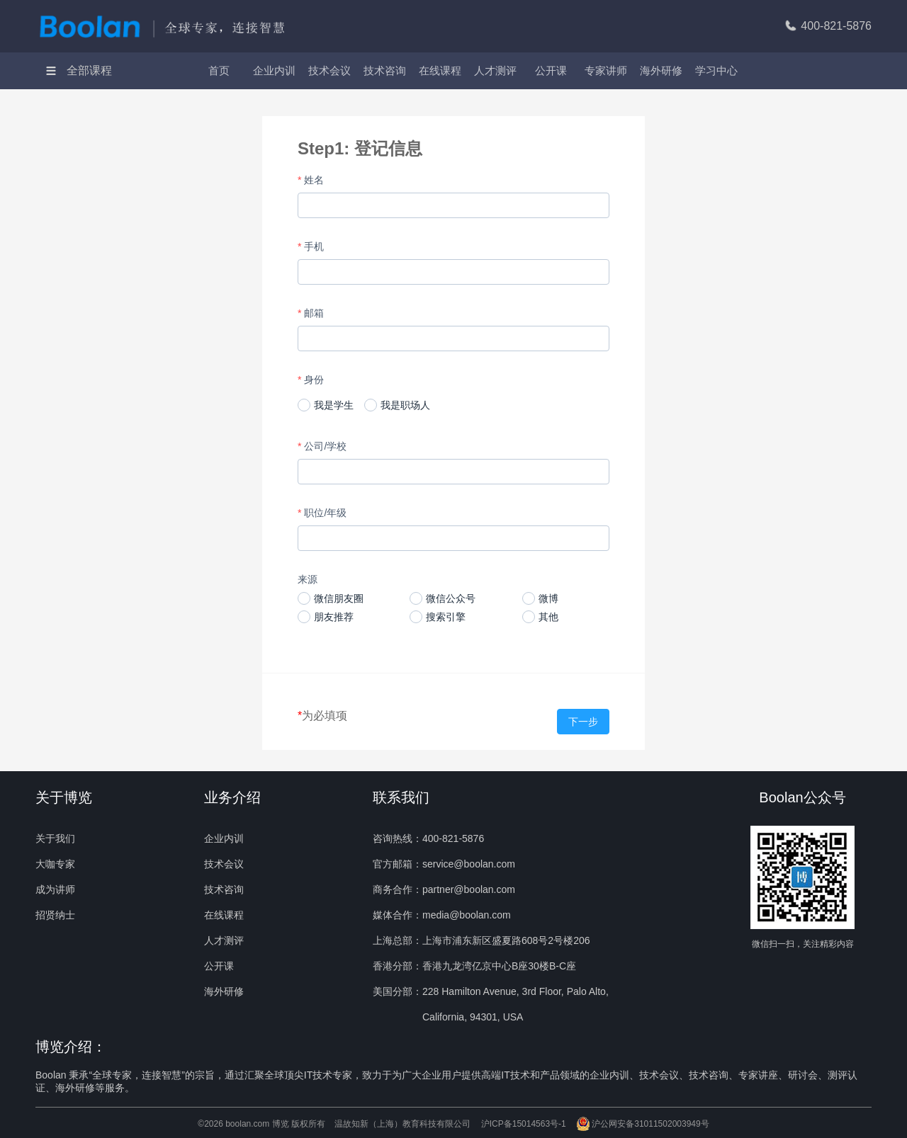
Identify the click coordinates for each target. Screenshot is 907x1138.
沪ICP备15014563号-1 (523, 1124)
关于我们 (55, 838)
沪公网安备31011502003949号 (642, 1124)
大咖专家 (55, 864)
